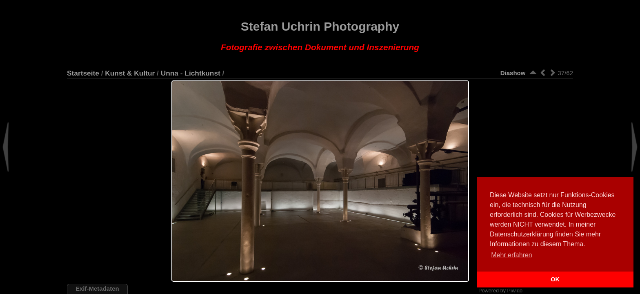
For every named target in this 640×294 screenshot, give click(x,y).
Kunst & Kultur (130, 73)
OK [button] (555, 279)
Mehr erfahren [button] (511, 255)
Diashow (513, 72)
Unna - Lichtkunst (190, 73)
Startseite (83, 73)
